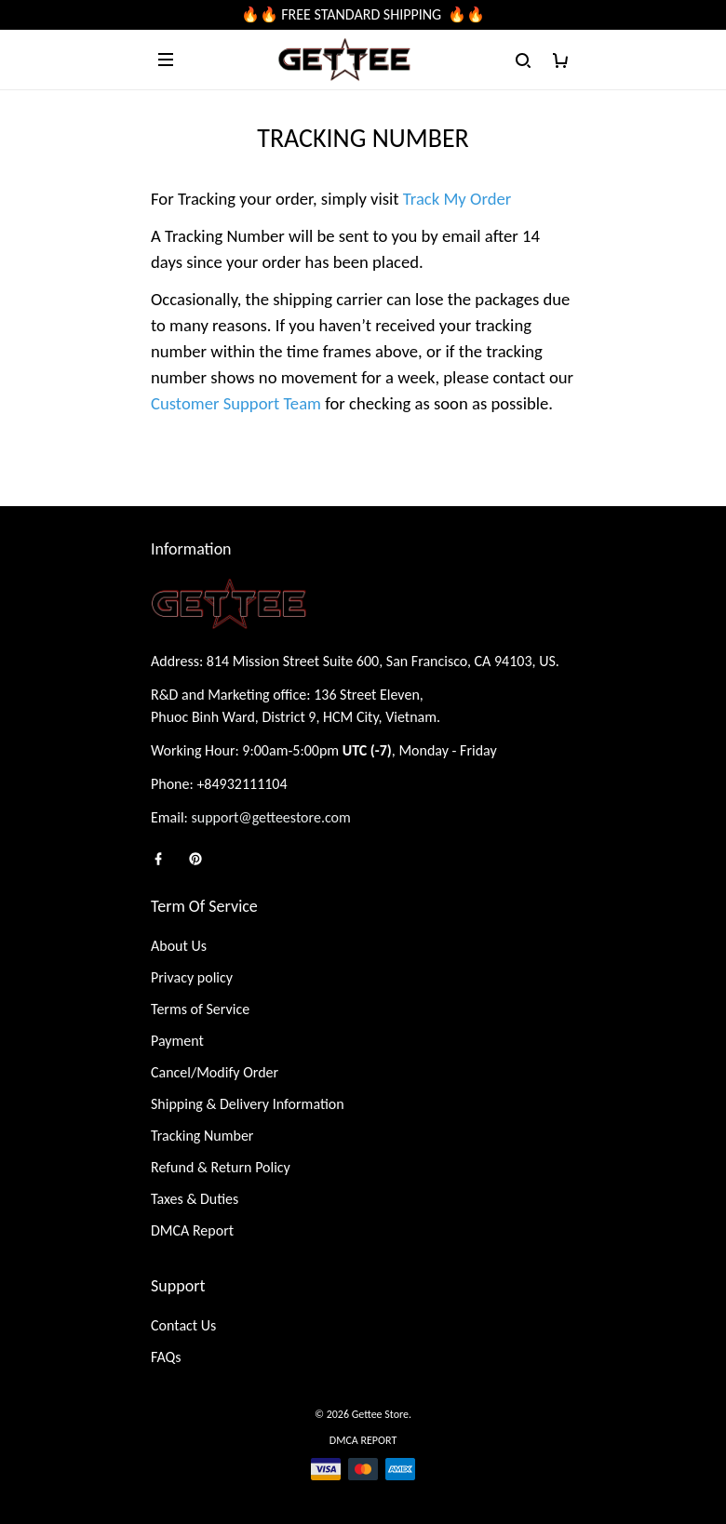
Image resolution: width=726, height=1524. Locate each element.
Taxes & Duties (194, 1199)
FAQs (166, 1357)
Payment (177, 1040)
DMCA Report (192, 1230)
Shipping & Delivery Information (247, 1104)
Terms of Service (200, 1009)
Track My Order (457, 198)
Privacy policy (192, 977)
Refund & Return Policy (220, 1167)
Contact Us (183, 1325)
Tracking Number (202, 1135)
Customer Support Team (236, 403)
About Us (179, 946)
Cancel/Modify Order (214, 1072)
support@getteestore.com (271, 817)
